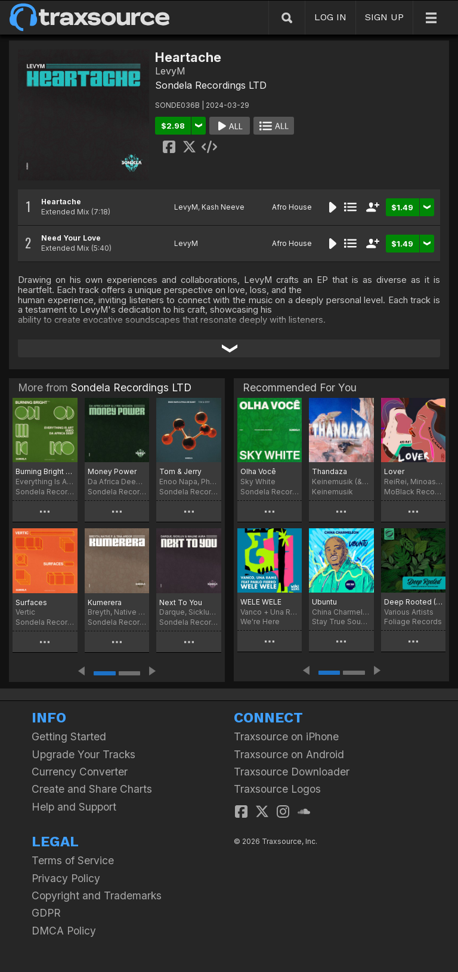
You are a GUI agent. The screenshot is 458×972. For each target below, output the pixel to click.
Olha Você (258, 471)
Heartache (61, 201)
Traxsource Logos (277, 789)
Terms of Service (73, 860)
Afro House (292, 206)
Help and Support (74, 806)
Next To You (180, 602)
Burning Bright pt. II (45, 471)
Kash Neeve (223, 206)
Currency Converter (80, 771)
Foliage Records (413, 621)
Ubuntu (324, 601)
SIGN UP (384, 17)
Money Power (112, 471)
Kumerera (105, 602)
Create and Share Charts (92, 789)
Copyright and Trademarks (97, 895)
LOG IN (330, 17)
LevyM (186, 206)
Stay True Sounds (341, 621)
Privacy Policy (66, 878)
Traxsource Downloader (291, 771)
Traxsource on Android (289, 754)
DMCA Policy (64, 930)
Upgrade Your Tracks (83, 754)
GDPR (46, 912)
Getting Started (69, 736)
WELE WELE (260, 601)
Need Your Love (71, 237)
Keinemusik (332, 491)
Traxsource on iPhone (286, 736)
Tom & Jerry (180, 471)
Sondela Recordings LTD (211, 85)
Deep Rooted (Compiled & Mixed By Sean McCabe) (413, 601)
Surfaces (31, 602)
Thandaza (329, 471)
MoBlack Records (413, 491)
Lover (394, 471)
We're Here (260, 621)
